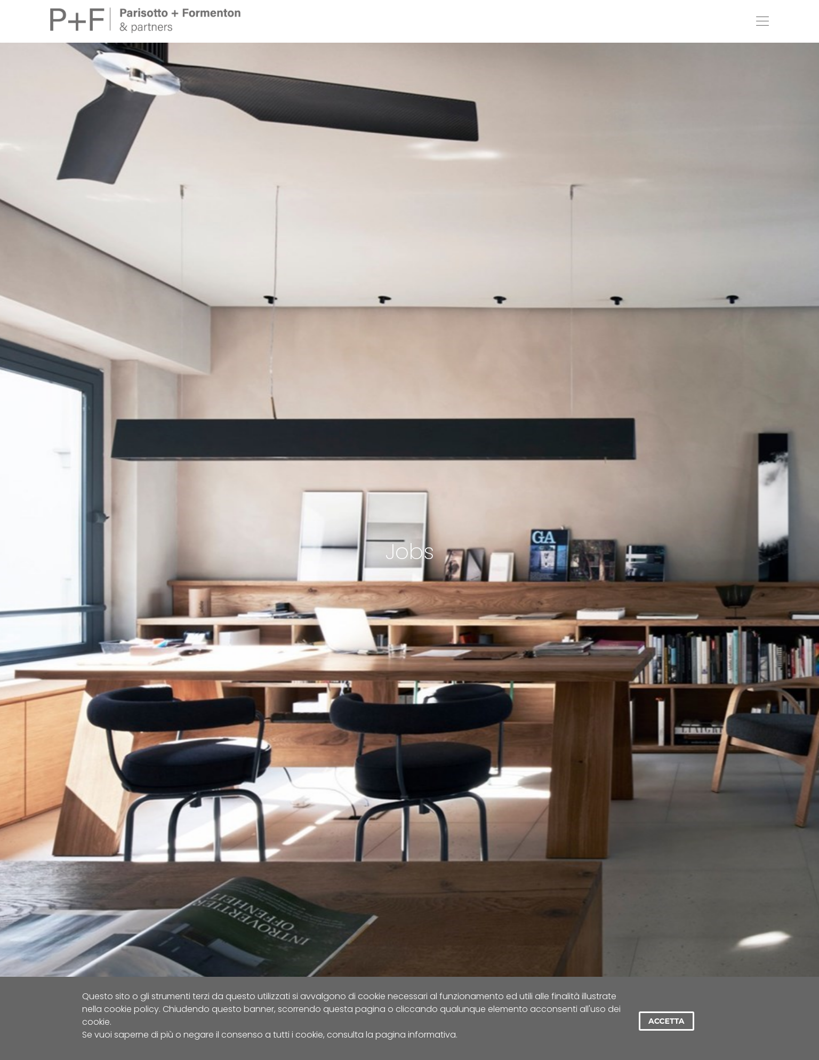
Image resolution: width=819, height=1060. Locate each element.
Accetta (666, 1021)
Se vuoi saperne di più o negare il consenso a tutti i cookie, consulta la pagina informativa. (269, 1035)
